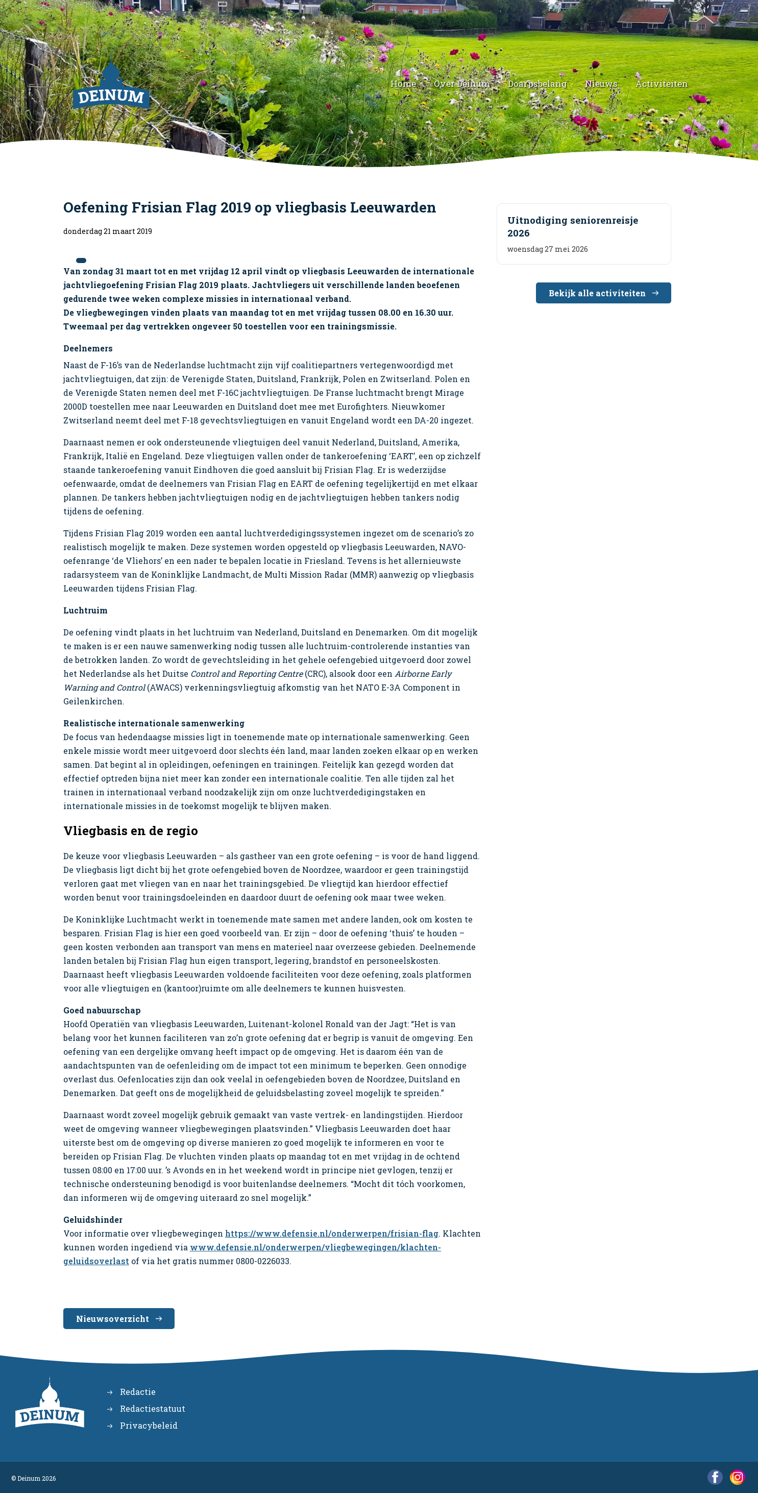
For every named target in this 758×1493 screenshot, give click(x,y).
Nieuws (601, 83)
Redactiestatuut (152, 1408)
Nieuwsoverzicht (112, 1318)
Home (403, 83)
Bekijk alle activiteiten (597, 293)
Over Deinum (462, 83)
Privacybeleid (149, 1425)
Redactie (138, 1391)
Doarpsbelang (537, 83)
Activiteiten (661, 83)
